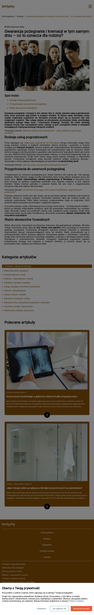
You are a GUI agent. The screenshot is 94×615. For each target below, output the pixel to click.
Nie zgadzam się (59, 609)
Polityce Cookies (76, 601)
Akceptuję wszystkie (81, 609)
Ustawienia (41, 609)
